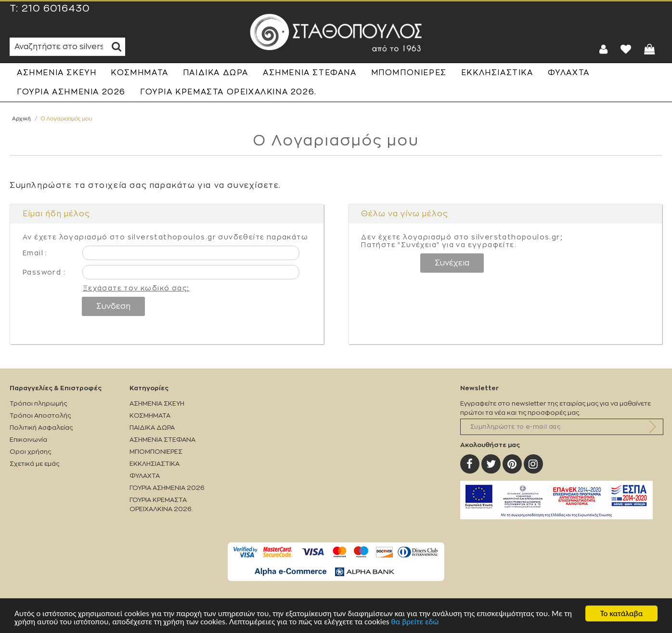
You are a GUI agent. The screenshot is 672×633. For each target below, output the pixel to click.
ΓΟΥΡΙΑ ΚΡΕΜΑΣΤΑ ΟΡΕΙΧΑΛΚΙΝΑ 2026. (228, 92)
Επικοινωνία (28, 439)
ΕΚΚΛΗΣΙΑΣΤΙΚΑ (497, 73)
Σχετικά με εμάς (34, 464)
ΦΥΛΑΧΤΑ (569, 73)
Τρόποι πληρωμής (38, 403)
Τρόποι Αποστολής (40, 415)
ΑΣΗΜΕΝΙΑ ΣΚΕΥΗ (56, 73)
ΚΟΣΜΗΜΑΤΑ (139, 73)
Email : (35, 253)
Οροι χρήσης (30, 451)
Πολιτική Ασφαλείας (41, 427)
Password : (44, 272)
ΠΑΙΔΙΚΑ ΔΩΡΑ (215, 73)
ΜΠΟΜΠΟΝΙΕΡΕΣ (409, 73)
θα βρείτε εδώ (415, 622)
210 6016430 (56, 8)
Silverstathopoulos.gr (336, 33)
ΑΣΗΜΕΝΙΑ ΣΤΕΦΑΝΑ (310, 73)
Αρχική (21, 118)
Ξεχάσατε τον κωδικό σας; (136, 288)
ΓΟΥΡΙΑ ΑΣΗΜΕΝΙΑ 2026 (71, 92)
